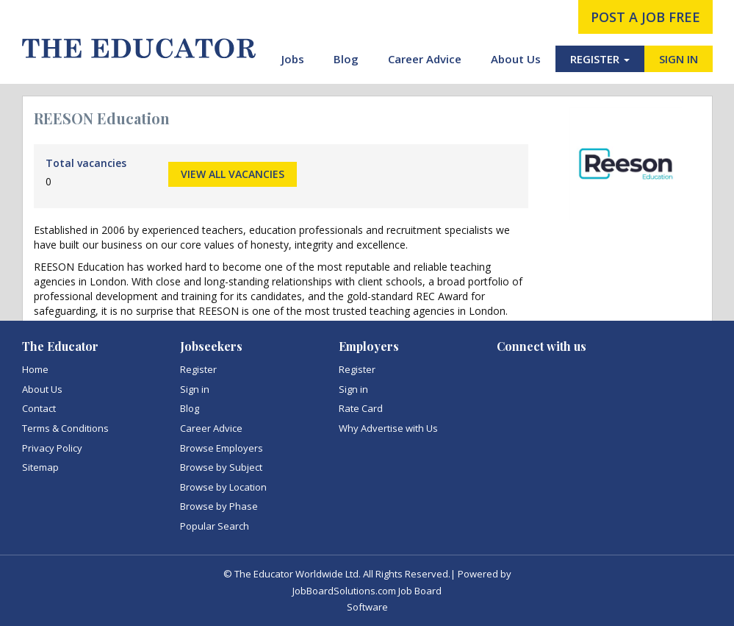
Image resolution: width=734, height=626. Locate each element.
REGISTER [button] (600, 58)
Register (198, 369)
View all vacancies (232, 174)
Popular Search (214, 526)
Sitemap (40, 467)
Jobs (292, 58)
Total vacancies (86, 163)
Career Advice (424, 58)
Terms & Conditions (65, 428)
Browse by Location (223, 487)
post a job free (645, 17)
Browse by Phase (219, 506)
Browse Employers (221, 448)
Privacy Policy (52, 448)
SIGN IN (678, 58)
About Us (516, 58)
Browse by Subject (221, 467)
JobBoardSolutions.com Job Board (367, 590)
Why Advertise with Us (388, 428)
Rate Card (361, 408)
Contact (39, 408)
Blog (346, 58)
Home (35, 369)
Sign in (194, 389)
